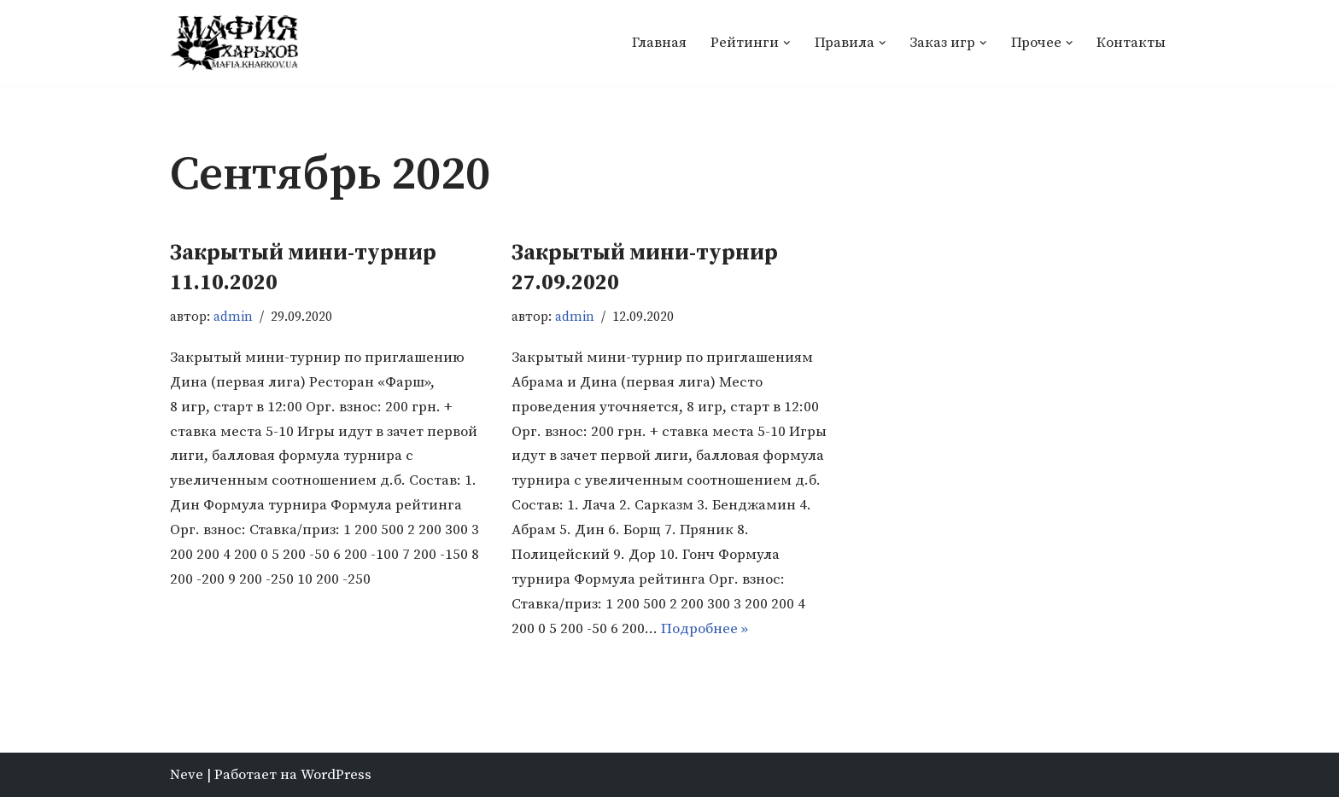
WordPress (336, 774)
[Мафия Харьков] (234, 43)
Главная (659, 42)
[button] (787, 43)
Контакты (1131, 42)
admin (233, 317)
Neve (186, 774)
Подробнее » (704, 629)
